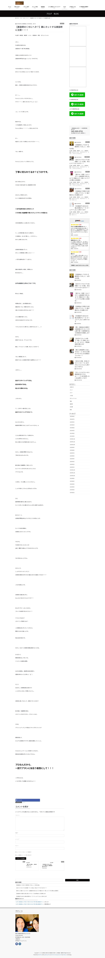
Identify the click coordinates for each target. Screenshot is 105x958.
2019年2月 (72, 492)
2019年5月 (72, 484)
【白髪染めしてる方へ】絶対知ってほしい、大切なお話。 (79, 146)
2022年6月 (72, 427)
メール (17, 839)
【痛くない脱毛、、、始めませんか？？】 (31, 865)
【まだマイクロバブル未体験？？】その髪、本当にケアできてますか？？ (79, 161)
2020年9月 (72, 447)
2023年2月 (72, 425)
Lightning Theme (47, 954)
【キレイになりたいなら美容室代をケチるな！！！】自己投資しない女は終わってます (82, 375)
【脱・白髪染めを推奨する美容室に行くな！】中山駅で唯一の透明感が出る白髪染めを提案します (82, 330)
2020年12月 (72, 439)
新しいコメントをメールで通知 (22, 852)
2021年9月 (72, 433)
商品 (71, 401)
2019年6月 (72, 481)
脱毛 (71, 409)
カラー (87, 142)
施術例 (71, 404)
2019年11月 (72, 472)
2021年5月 (72, 436)
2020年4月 (72, 458)
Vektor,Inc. (65, 954)
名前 (16, 833)
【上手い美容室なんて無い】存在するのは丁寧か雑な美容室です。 (29, 901)
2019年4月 (72, 487)
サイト (17, 845)
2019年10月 (72, 475)
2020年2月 (72, 464)
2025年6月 (72, 416)
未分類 (71, 406)
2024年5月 (72, 422)
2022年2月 (72, 430)
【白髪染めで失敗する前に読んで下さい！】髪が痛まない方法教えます (79, 193)
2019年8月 (72, 478)
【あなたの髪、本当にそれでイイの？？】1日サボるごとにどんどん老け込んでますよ (82, 364)
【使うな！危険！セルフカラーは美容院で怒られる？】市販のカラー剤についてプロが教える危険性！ (79, 177)
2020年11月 (72, 441)
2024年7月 (72, 419)
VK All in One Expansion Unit (56, 954)
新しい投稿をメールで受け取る (22, 855)
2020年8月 (72, 450)
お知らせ (87, 157)
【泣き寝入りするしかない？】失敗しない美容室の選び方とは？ (47, 865)
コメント (17, 815)
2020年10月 (72, 444)
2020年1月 (72, 467)
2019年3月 (72, 489)
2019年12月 (72, 470)
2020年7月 (72, 453)
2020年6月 (72, 456)
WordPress (40, 954)
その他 (71, 395)
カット (62, 23)
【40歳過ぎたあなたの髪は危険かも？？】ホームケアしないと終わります (79, 208)
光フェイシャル (73, 398)
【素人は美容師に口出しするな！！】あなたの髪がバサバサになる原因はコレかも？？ (82, 352)
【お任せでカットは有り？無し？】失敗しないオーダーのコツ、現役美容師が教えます (82, 341)
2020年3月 (72, 461)
